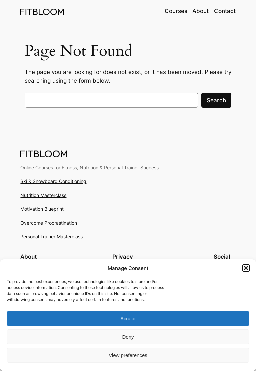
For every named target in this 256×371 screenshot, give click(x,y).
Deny (128, 337)
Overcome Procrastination (48, 223)
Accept (128, 318)
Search (216, 100)
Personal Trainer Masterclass (51, 236)
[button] (246, 268)
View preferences (128, 355)
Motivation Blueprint (42, 209)
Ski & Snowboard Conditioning (53, 181)
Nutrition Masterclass (43, 195)
